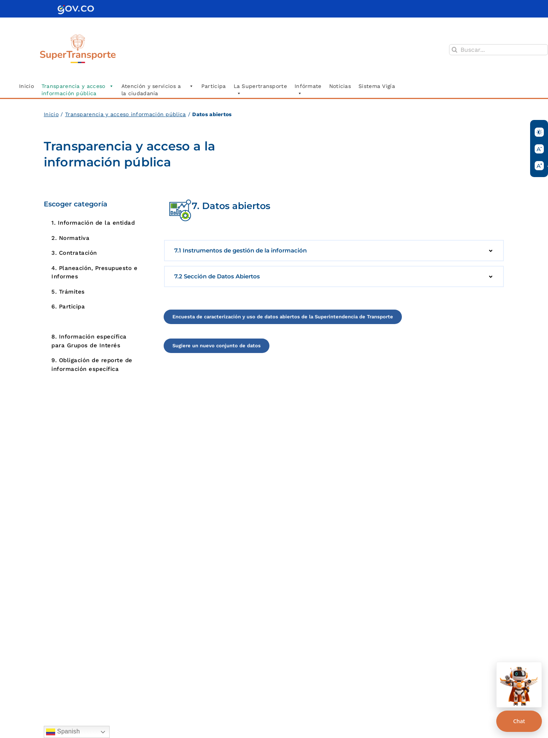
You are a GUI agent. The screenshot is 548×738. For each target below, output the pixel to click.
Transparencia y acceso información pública (125, 114)
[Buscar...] (498, 49)
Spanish (63, 731)
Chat (519, 721)
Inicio (51, 114)
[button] (334, 250)
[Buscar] (454, 49)
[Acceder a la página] (283, 317)
